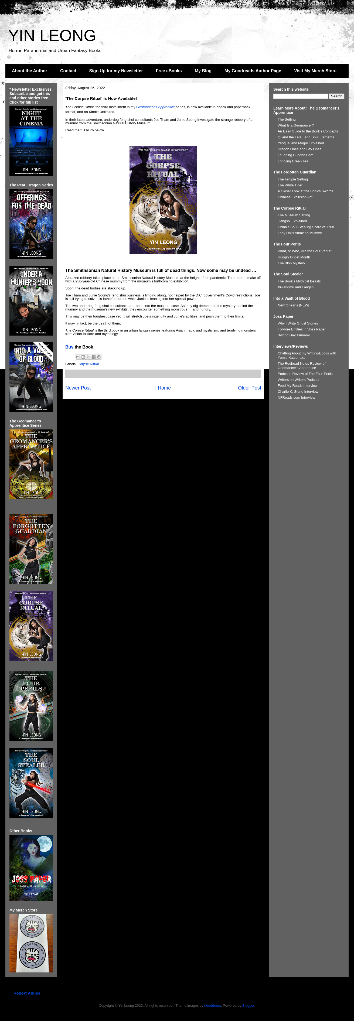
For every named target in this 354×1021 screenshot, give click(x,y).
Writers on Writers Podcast (298, 380)
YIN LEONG (52, 35)
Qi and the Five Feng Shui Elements (306, 137)
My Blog (203, 71)
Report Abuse (26, 993)
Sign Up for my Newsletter (116, 71)
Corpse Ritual (88, 364)
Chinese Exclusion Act (295, 197)
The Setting (287, 119)
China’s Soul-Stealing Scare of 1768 (306, 227)
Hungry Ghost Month (294, 257)
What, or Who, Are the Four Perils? (305, 251)
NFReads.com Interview (296, 397)
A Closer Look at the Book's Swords (305, 191)
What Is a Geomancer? (296, 125)
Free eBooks (169, 71)
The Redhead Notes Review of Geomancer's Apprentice (301, 365)
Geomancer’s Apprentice (155, 107)
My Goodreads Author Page (252, 71)
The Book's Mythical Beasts (299, 281)
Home (164, 388)
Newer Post (78, 388)
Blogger (248, 1005)
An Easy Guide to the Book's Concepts (308, 131)
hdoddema (212, 1005)
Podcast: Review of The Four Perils (305, 374)
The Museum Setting (294, 215)
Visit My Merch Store (315, 71)
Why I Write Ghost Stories (298, 323)
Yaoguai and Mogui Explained (301, 143)
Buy (69, 347)
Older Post (249, 388)
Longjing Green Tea (293, 161)
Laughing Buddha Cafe (296, 155)
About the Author (29, 71)
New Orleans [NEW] (293, 305)
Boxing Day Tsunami (293, 335)
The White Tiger (290, 185)
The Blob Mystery (291, 263)
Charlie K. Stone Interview (298, 392)
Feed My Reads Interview (297, 386)
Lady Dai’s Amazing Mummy (300, 233)
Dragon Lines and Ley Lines (299, 149)
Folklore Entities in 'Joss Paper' (302, 329)
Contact (68, 71)
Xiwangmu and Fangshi (296, 287)
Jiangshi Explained (292, 221)
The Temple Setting (293, 179)
